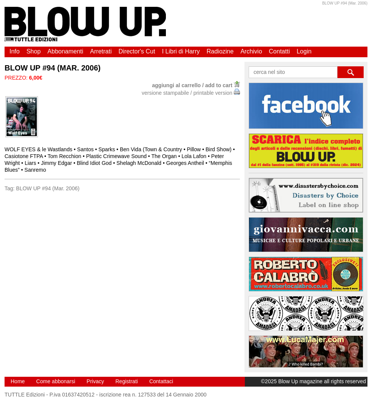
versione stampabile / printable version (191, 93)
